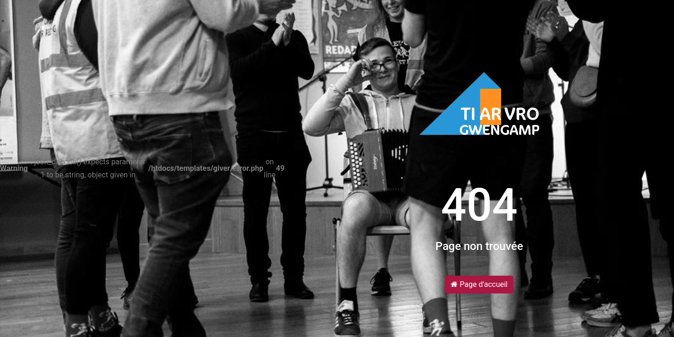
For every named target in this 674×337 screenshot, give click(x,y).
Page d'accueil (479, 284)
